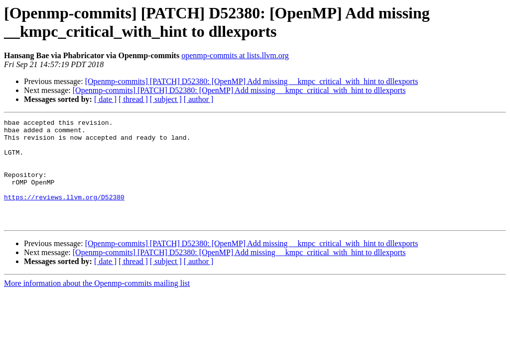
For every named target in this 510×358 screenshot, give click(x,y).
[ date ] (105, 99)
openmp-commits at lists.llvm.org (235, 55)
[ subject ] (166, 99)
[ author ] (199, 99)
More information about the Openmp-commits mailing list (97, 304)
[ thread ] (133, 99)
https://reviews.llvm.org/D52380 (64, 213)
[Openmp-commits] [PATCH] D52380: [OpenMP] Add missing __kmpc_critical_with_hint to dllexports (251, 81)
